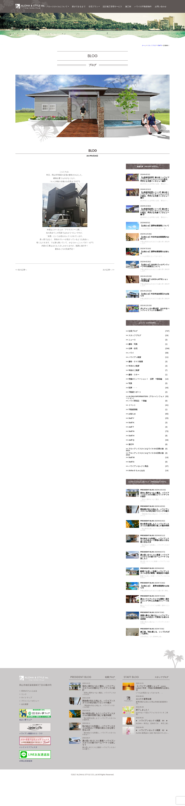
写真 (130, 383)
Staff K (131, 422)
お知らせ (132, 414)
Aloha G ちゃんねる (136, 470)
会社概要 (24, 718)
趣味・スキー (133, 375)
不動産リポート (134, 392)
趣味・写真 (132, 344)
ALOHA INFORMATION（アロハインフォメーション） (145, 397)
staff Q (131, 440)
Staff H (131, 436)
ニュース (132, 340)
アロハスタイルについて (56, 6)
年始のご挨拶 (133, 370)
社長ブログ (132, 331)
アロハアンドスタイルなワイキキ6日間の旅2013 (145, 449)
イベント (132, 405)
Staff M (131, 457)
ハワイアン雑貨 (134, 357)
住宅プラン (93, 6)
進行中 (131, 444)
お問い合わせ (160, 6)
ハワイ (131, 353)
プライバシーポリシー (30, 714)
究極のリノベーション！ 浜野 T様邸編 (145, 379)
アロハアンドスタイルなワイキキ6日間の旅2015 (145, 454)
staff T (131, 427)
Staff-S (131, 462)
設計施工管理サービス (112, 6)
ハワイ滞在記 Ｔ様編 (137, 401)
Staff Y (131, 418)
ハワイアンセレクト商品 (138, 466)
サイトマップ (26, 711)
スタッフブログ (134, 335)
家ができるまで (78, 6)
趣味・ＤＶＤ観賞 (135, 361)
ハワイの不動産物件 (143, 6)
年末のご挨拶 (133, 366)
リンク (24, 708)
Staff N (131, 431)
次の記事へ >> (108, 270)
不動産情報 (132, 409)
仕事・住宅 (132, 348)
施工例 (128, 6)
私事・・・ (132, 388)
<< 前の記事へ (21, 270)
